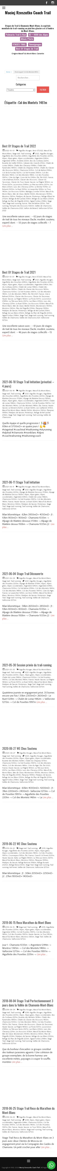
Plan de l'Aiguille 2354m (25, 308)
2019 (43, 848)
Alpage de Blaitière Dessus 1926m (36, 398)
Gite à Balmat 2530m (10, 180)
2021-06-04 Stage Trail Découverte (22, 573)
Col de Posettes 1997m (31, 173)
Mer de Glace (18, 194)
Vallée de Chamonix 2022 (12, 208)
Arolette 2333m (23, 161)
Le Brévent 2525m (16, 408)
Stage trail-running (14, 203)
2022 (37, 154)
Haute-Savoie (29, 182)
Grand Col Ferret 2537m (44, 855)
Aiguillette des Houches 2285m (15, 156)
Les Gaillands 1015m (44, 408)
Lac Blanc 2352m (36, 301)
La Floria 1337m (35, 299)
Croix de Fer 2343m (28, 177)
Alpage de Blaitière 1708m (29, 584)
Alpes (4, 158)
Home (9, 72)
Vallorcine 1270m (9, 509)
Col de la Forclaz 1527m (12, 173)
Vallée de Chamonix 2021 (30, 318)
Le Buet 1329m (21, 189)
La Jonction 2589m (21, 185)
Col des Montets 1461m (44, 588)
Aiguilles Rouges (25, 151)
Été (38, 177)
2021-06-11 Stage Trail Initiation (21, 482)
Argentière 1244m (9, 161)
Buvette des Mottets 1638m (13, 761)
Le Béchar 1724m (41, 187)
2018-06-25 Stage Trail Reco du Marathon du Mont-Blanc (28, 1110)
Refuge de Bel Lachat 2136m (20, 199)
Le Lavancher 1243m (36, 189)
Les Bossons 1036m (16, 192)
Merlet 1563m (29, 194)
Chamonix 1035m (27, 170)
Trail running (26, 154)
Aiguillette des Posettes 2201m (40, 156)
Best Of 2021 (37, 277)
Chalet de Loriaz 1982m (28, 287)
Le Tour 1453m (46, 934)
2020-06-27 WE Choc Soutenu (19, 748)
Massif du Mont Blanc (41, 391)
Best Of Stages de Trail (27, 48)
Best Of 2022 (38, 151)
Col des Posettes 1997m (32, 591)
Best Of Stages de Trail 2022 (19, 146)
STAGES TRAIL (19, 44)
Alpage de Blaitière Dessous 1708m (33, 492)
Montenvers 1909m (44, 194)
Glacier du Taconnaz (41, 296)
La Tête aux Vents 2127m (39, 185)
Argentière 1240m (41, 158)
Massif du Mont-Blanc (11, 410)
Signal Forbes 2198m (38, 201)
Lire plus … (7, 226)
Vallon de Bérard (31, 208)
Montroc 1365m (8, 196)
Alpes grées (12, 158)
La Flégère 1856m (43, 182)
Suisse (24, 203)
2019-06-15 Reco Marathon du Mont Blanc (26, 922)
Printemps (36, 196)
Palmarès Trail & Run (16, 34)
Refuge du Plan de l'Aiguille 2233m (15, 201)
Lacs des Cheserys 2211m (24, 187)
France (50, 177)
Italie (16, 858)
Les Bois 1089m (31, 593)
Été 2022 (43, 177)
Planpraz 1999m (42, 308)
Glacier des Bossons (28, 180)
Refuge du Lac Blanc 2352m (43, 199)
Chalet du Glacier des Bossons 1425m (33, 289)
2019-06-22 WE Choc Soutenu (19, 843)
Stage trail (16, 154)
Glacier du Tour (17, 182)
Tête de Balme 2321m (36, 203)
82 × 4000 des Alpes (38, 34)
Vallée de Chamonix (43, 206)
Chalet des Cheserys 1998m (25, 166)
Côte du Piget (14, 177)
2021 (37, 280)
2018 (27, 1013)
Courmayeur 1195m (16, 855)
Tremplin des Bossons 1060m (21, 206)
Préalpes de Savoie (23, 196)
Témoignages (35, 44)
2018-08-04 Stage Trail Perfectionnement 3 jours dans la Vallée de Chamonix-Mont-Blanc (27, 1003)
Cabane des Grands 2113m (34, 163)
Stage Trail (24, 315)
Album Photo (27, 38)
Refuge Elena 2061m (17, 865)
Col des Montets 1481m (24, 175)
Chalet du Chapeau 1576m (28, 168)
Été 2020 (46, 766)
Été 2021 (34, 294)
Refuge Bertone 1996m (27, 863)
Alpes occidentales (26, 158)
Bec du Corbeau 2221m (39, 161)
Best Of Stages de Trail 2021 (19, 272)
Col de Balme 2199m (43, 170)
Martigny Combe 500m (35, 192)
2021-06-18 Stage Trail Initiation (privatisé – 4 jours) (28, 384)
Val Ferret (13, 867)
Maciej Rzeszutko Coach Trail (28, 13)
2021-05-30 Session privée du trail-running (27, 665)
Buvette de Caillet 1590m (12, 163)
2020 (27, 756)
